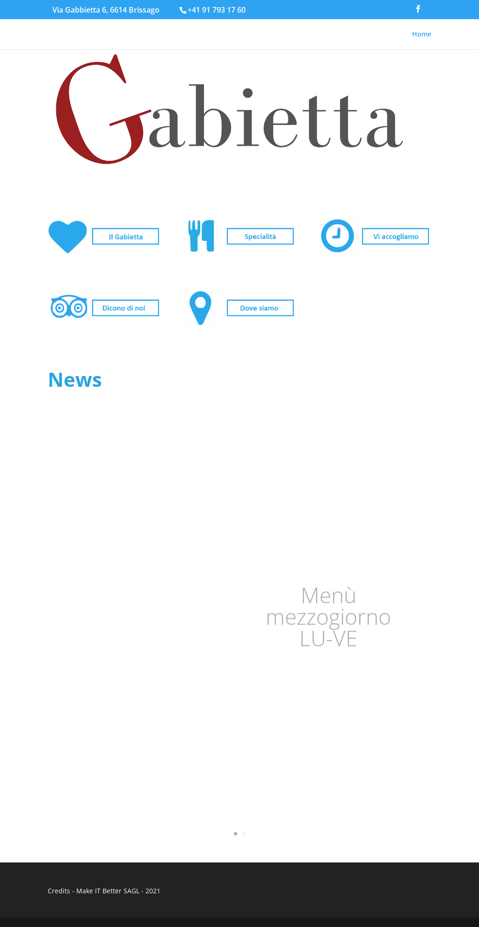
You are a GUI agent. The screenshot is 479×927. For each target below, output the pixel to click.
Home (421, 34)
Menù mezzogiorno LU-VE (328, 617)
